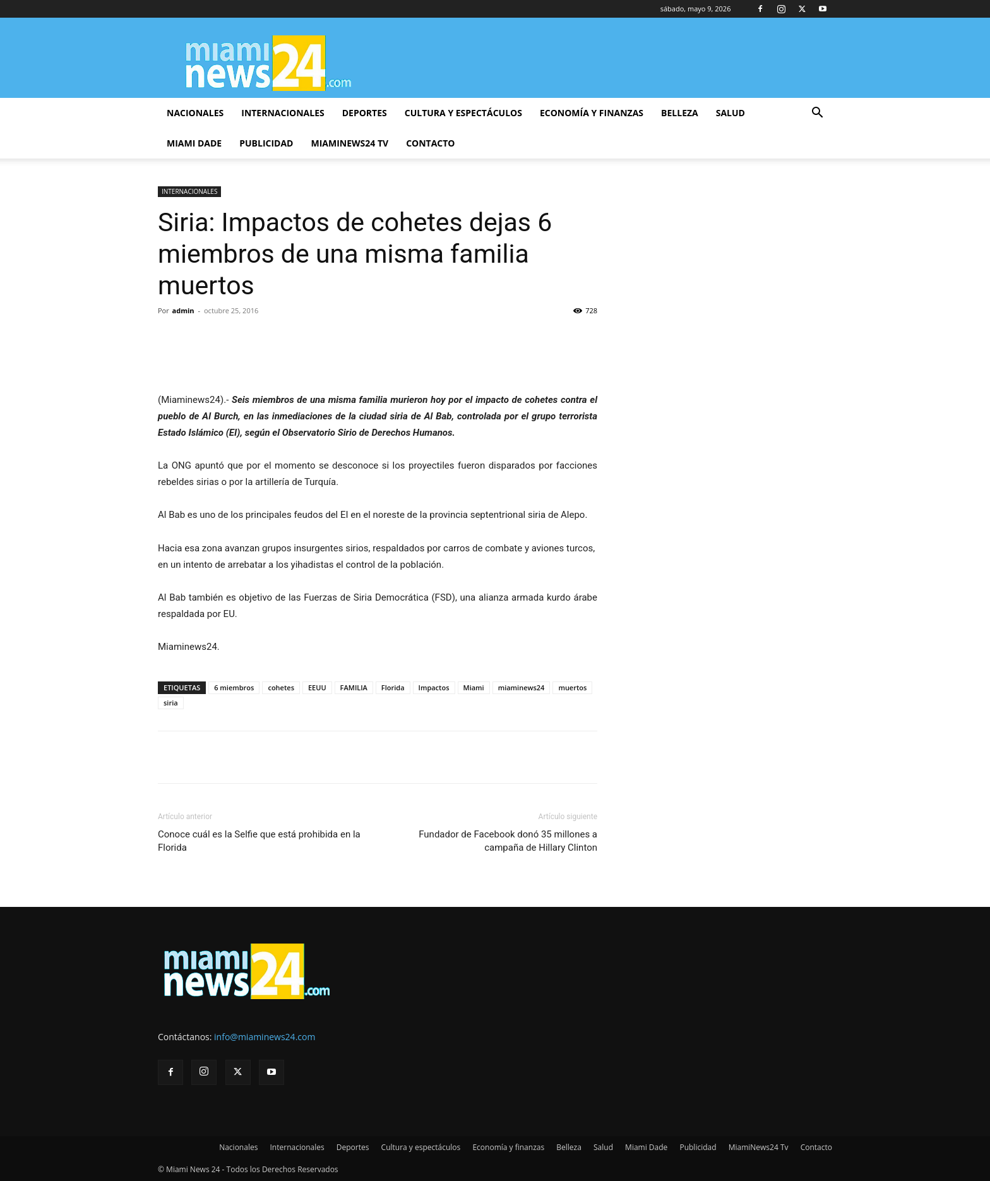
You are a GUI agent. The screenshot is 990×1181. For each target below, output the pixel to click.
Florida (393, 687)
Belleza (679, 113)
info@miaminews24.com (264, 1037)
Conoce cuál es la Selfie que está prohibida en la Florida (259, 841)
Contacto (430, 143)
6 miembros (234, 687)
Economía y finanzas (591, 113)
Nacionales (195, 113)
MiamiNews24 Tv (349, 143)
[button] (817, 114)
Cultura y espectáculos (463, 113)
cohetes (281, 687)
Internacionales (282, 113)
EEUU (317, 687)
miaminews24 (521, 687)
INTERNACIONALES (189, 191)
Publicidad (266, 143)
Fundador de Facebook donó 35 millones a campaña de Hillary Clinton (508, 841)
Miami (473, 687)
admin (183, 310)
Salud (730, 113)
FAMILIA (353, 687)
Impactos (434, 687)
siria (171, 702)
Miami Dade (194, 143)
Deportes (364, 113)
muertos (572, 687)
